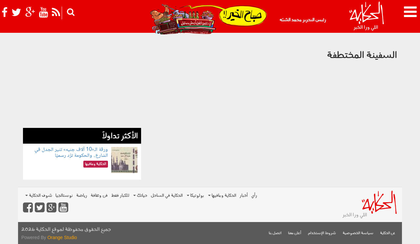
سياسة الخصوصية (358, 233)
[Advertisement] (82, 82)
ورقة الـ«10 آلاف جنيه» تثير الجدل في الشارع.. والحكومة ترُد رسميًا (71, 152)
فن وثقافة (99, 196)
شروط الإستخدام (322, 233)
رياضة (81, 196)
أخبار (244, 196)
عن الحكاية (387, 233)
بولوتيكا (195, 196)
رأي (254, 196)
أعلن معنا (294, 233)
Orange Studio (62, 237)
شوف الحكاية (38, 196)
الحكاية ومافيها (222, 196)
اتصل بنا (275, 233)
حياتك (140, 196)
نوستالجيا (64, 196)
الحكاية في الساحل (167, 196)
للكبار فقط (120, 196)
